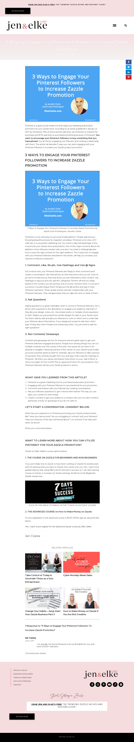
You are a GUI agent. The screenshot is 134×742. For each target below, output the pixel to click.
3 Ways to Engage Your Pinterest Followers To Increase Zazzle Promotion (67, 45)
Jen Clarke (32, 536)
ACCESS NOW (18, 11)
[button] (115, 25)
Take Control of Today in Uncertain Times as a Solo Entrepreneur (39, 578)
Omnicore (37, 132)
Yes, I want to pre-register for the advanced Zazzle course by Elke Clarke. (58, 526)
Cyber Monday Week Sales (77, 575)
